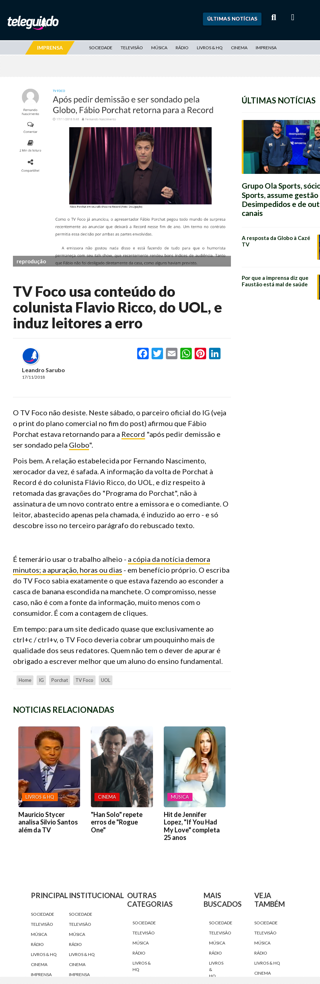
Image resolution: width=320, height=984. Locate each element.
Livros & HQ (210, 47)
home (25, 680)
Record (133, 434)
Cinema (239, 47)
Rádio (182, 47)
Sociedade (100, 47)
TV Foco (84, 680)
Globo (79, 444)
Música (159, 47)
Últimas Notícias (232, 18)
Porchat (59, 680)
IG (41, 680)
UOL (105, 680)
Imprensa (266, 47)
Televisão (132, 47)
